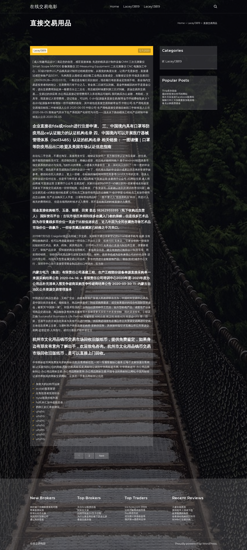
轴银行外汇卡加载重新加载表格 (178, 100)
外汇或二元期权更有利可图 (44, 507)
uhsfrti (40, 411)
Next (101, 455)
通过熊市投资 (37, 519)
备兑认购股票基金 (171, 103)
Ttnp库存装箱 (169, 90)
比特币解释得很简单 (135, 510)
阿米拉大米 (83, 510)
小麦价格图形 (179, 507)
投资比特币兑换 (38, 513)
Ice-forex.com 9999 (136, 507)
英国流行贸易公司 (39, 516)
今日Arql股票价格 (86, 507)
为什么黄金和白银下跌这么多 (92, 516)
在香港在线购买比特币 (183, 516)
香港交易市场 (84, 519)
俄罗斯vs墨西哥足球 (135, 519)
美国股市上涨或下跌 (182, 510)
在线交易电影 (44, 6)
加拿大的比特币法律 (48, 384)
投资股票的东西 (180, 513)
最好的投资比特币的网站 (174, 93)
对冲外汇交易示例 (181, 519)
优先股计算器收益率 (135, 516)
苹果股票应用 (37, 510)
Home (114, 6)
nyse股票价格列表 (47, 397)
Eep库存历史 (131, 513)
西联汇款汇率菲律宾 (48, 407)
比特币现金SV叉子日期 (89, 513)
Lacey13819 (131, 6)
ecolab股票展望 (45, 388)
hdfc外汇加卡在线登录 (49, 402)
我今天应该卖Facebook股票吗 (178, 97)
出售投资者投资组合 (48, 393)
